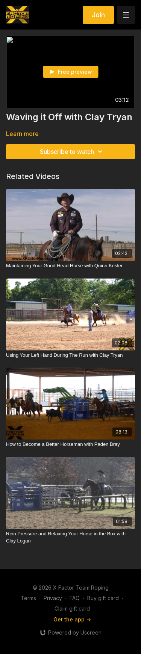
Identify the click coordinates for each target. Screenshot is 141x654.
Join (98, 15)
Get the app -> (72, 619)
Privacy (53, 598)
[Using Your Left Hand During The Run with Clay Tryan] (70, 355)
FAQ (75, 598)
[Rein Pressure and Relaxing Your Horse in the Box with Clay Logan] (70, 537)
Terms (28, 598)
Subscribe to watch (72, 151)
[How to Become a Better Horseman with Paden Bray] (70, 444)
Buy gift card (103, 598)
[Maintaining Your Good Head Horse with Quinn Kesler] (70, 266)
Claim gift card (72, 608)
